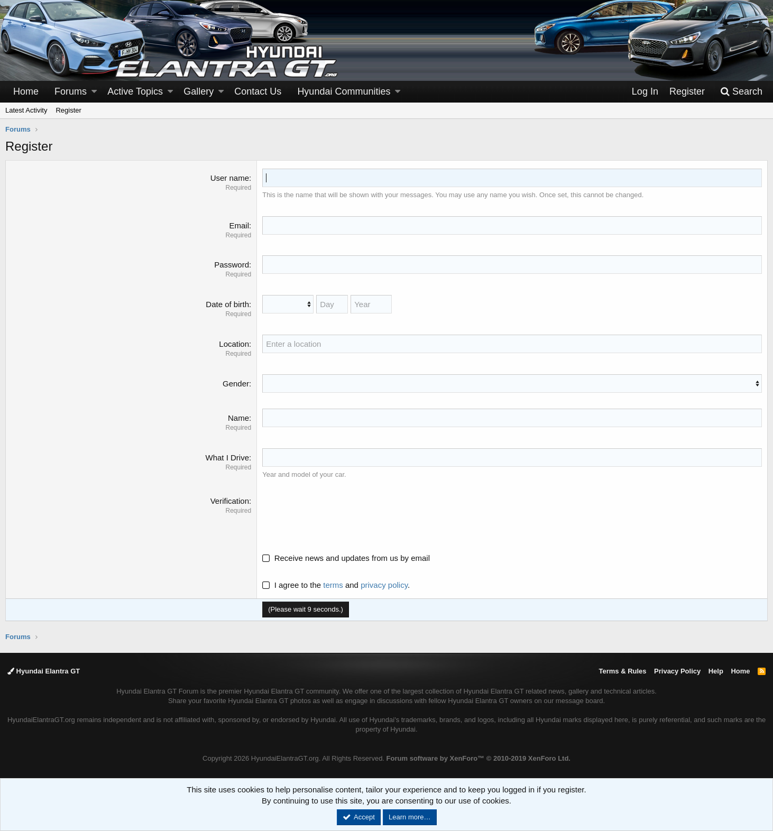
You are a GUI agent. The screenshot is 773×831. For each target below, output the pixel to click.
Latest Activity (26, 110)
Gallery (198, 91)
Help (715, 671)
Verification (229, 500)
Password (231, 264)
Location (234, 343)
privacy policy (384, 584)
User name (229, 177)
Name (238, 417)
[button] (94, 92)
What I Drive (228, 457)
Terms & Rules (622, 671)
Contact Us (257, 91)
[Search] (741, 92)
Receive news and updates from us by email (352, 557)
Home (26, 91)
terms (333, 584)
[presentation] (342, 516)
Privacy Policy (677, 671)
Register (68, 110)
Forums (70, 91)
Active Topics (135, 91)
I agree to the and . (336, 584)
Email (239, 225)
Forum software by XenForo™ (478, 758)
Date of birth (227, 304)
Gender (236, 383)
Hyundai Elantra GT (43, 671)
